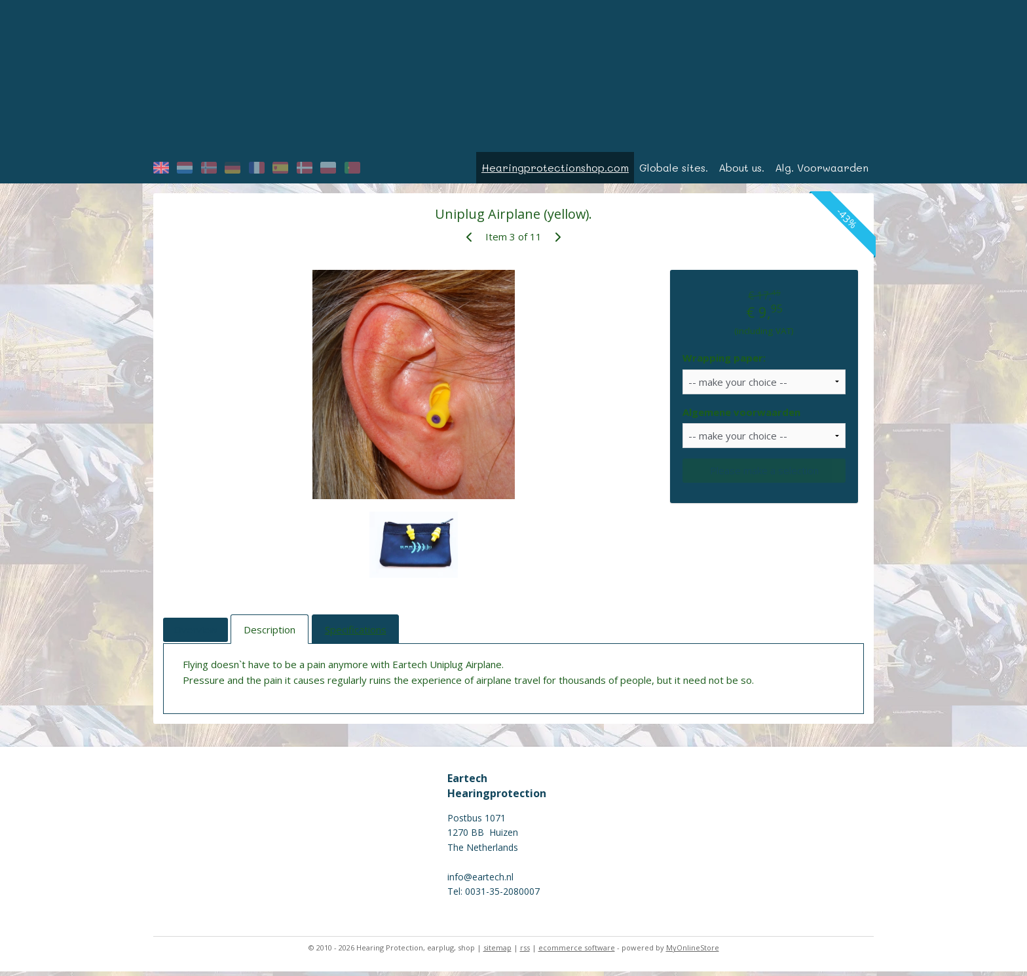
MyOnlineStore (692, 952)
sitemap (497, 952)
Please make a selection (763, 474)
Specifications (355, 634)
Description (269, 634)
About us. (741, 172)
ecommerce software (576, 952)
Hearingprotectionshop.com (555, 172)
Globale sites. (673, 172)
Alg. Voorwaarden (821, 172)
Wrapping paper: (723, 362)
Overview (195, 634)
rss (525, 952)
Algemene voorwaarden (741, 416)
